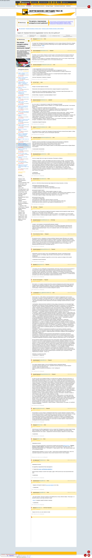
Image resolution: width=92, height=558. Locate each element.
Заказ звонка (34, 2)
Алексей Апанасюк (36, 249)
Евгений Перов (36, 178)
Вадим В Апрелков (36, 99)
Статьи (24, 4)
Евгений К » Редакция (22, 201)
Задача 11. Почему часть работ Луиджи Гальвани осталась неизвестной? (23, 120)
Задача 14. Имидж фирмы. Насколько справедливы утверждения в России (23, 134)
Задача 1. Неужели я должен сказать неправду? (23, 73)
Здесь (33, 500)
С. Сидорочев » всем (22, 205)
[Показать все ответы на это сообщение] (39, 79)
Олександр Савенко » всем (23, 189)
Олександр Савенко (37, 137)
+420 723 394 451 (43, 2)
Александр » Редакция (22, 193)
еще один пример (49, 485)
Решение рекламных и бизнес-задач (33, 28)
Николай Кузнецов (36, 219)
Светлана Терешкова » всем (23, 182)
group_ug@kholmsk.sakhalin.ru (45, 469)
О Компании (60, 4)
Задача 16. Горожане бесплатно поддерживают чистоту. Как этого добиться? (23, 144)
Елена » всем (20, 187)
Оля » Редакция (21, 210)
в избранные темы (56, 35)
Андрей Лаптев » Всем (22, 216)
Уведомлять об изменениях (32, 36)
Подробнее (11, 555)
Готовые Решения (43, 4)
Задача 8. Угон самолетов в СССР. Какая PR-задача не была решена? (23, 107)
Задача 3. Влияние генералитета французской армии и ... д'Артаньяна (23, 82)
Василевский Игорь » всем (23, 190)
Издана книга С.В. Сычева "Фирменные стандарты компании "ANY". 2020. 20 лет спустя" (23, 166)
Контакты (67, 4)
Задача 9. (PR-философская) (23, 111)
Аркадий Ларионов (36, 374)
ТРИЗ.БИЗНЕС (29, 6)
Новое (21, 4)
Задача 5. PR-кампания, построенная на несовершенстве (22, 92)
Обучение (50, 4)
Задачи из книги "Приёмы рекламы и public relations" (53, 28)
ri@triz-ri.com (65, 2)
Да (7, 555)
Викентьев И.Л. (66, 445)
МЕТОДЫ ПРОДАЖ (49, 6)
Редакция (35, 38)
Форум (28, 4)
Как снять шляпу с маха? (22, 153)
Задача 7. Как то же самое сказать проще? (23, 102)
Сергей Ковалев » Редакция (23, 207)
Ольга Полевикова (36, 50)
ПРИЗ (43, 45)
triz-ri (59, 2)
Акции (71, 4)
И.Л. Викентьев (36, 460)
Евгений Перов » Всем (22, 191)
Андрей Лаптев (36, 480)
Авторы (32, 4)
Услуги (37, 4)
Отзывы (55, 4)
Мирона (34, 507)
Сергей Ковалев (36, 360)
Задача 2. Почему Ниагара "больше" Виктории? (23, 78)
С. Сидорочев (35, 292)
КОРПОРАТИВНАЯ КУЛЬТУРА (39, 6)
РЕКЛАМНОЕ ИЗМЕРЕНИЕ (59, 6)
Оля (33, 408)
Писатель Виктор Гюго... (22, 161)
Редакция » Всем (21, 178)
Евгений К (35, 264)
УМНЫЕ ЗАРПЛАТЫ (21, 6)
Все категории (22, 28)
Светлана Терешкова (37, 64)
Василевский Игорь (36, 153)
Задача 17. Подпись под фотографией (22, 149)
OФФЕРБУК (68, 6)
